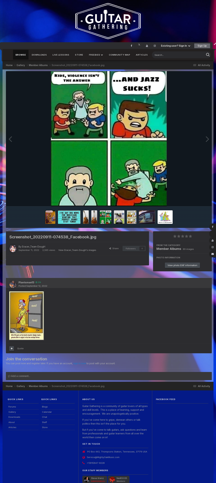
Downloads (39, 54)
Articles (142, 54)
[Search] (169, 54)
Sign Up (202, 45)
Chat (44, 417)
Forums (12, 406)
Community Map (119, 54)
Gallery (12, 412)
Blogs (45, 406)
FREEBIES (96, 54)
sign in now (79, 363)
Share (114, 248)
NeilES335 (122, 478)
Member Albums (168, 249)
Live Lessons (60, 54)
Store (79, 54)
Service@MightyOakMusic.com (103, 457)
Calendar (47, 412)
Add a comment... (19, 376)
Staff (44, 422)
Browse (21, 54)
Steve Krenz (97, 478)
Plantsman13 (26, 282)
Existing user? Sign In (175, 45)
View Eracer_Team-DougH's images (77, 250)
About (11, 422)
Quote (20, 348)
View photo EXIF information (182, 265)
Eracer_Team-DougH (33, 246)
